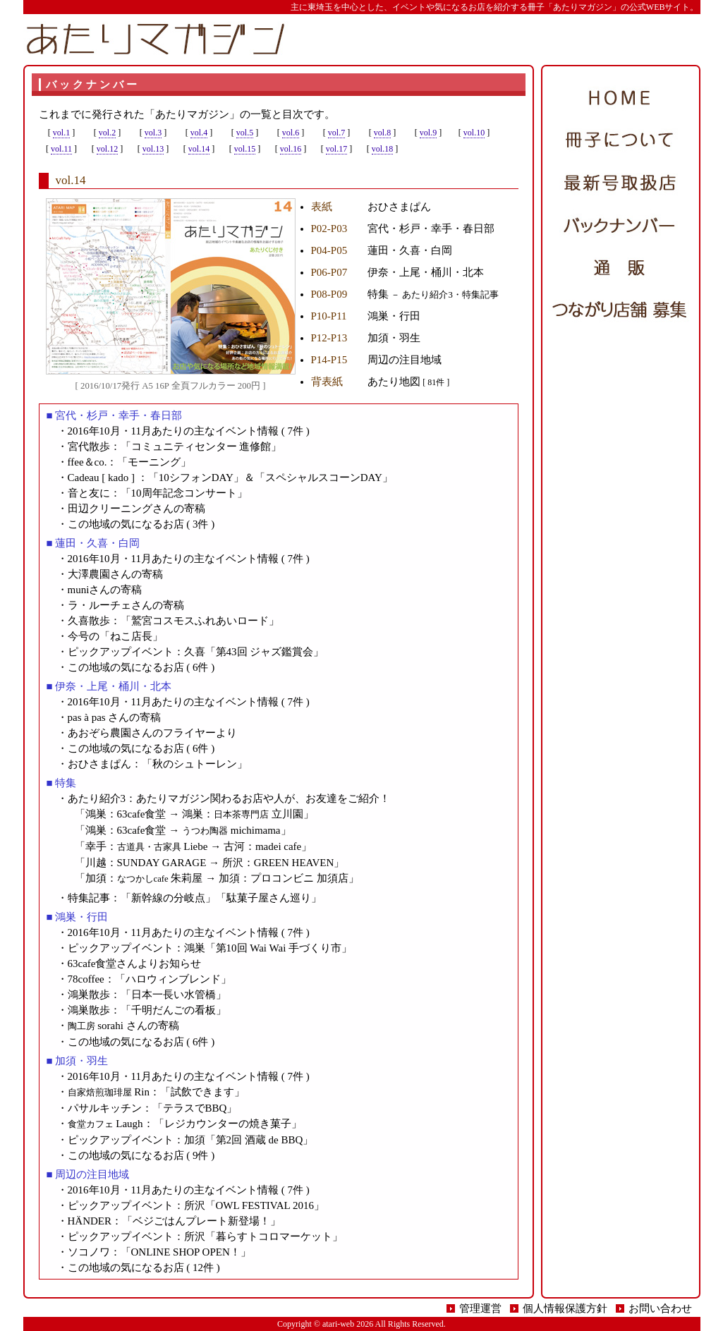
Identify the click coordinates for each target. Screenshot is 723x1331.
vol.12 (107, 149)
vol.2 (107, 133)
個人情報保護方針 (565, 1308)
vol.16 (290, 149)
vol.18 (382, 149)
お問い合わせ (660, 1308)
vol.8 (382, 133)
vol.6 (290, 133)
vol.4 (198, 133)
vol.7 (336, 133)
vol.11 (61, 149)
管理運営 (480, 1308)
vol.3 (153, 133)
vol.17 (336, 149)
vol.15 (244, 149)
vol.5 (244, 133)
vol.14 (198, 149)
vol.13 (153, 149)
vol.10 (474, 133)
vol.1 (61, 133)
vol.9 (428, 133)
